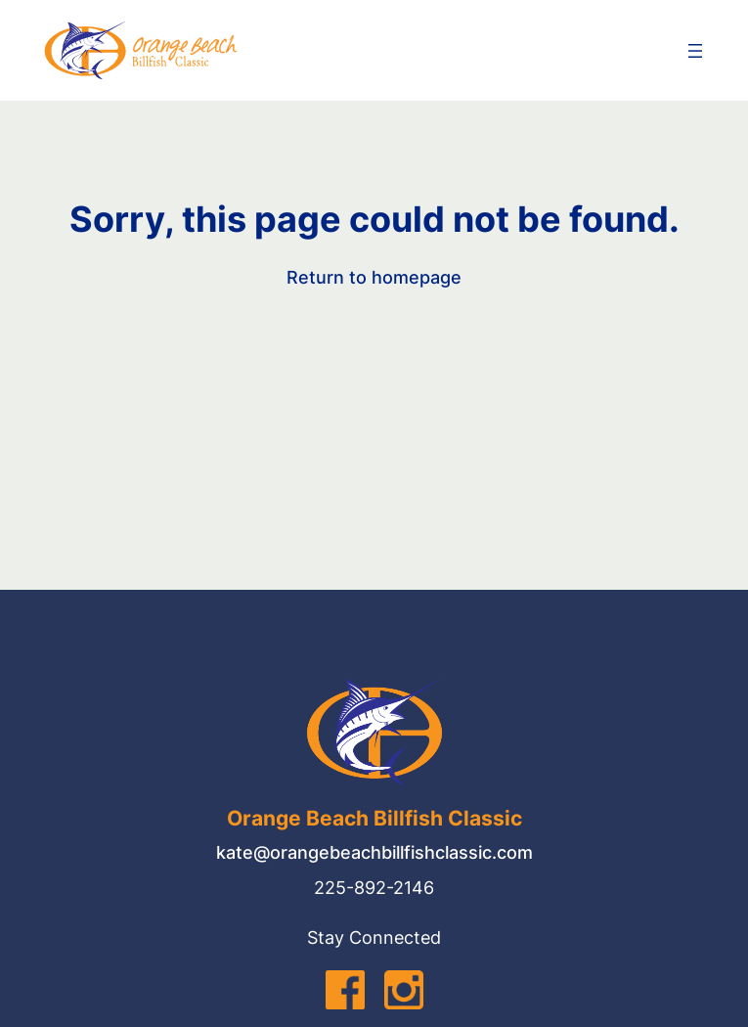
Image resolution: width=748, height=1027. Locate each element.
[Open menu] (695, 51)
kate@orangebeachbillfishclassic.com (374, 852)
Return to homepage (374, 277)
